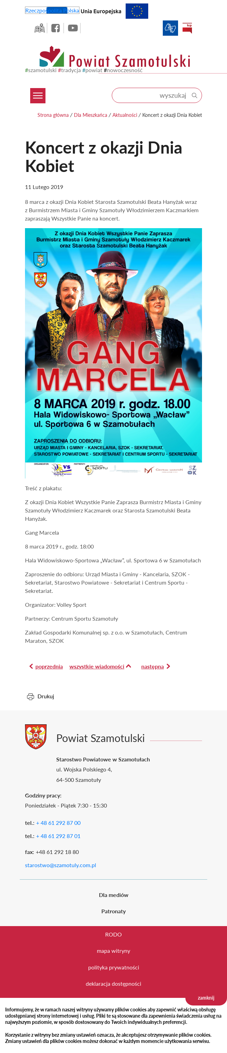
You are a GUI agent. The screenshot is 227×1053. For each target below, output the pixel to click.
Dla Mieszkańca (90, 115)
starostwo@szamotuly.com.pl (60, 865)
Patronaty (113, 911)
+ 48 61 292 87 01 (58, 835)
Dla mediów (113, 894)
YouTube (73, 28)
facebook (56, 28)
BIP (187, 28)
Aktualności (124, 115)
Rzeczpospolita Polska (52, 10)
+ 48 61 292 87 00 (58, 822)
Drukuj (45, 696)
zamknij (206, 998)
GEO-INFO (39, 28)
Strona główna (53, 115)
